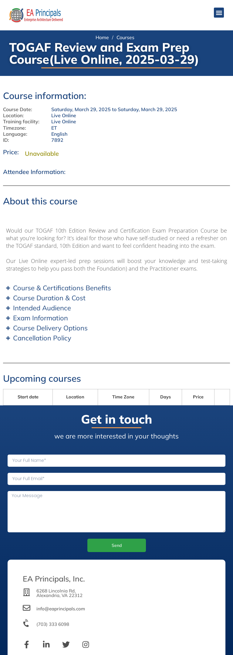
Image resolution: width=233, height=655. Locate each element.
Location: (13, 115)
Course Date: (17, 109)
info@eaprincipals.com (60, 609)
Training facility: (21, 122)
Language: (15, 134)
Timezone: (14, 128)
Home (102, 37)
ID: (6, 140)
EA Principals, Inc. (54, 578)
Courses (125, 37)
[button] (219, 13)
